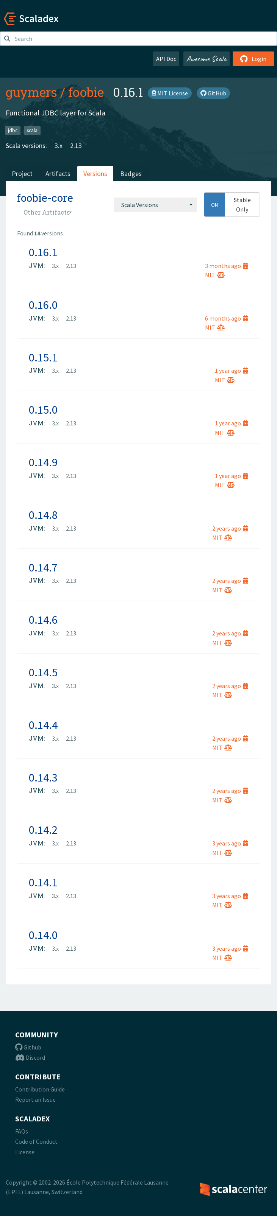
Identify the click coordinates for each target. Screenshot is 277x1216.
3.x (59, 145)
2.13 (76, 145)
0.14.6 (43, 619)
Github (28, 1047)
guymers (31, 92)
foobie (86, 92)
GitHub (213, 93)
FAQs (21, 1131)
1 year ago (231, 370)
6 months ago (226, 318)
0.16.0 (43, 304)
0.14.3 (43, 777)
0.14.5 (43, 672)
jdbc (12, 130)
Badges (131, 173)
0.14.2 (43, 829)
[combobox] (155, 205)
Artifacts (57, 173)
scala (32, 130)
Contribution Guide (40, 1089)
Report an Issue (35, 1099)
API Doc (166, 58)
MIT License (170, 93)
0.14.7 (43, 567)
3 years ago (230, 843)
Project (22, 173)
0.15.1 (43, 357)
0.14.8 (43, 515)
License (24, 1152)
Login (253, 58)
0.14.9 (43, 462)
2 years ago (230, 528)
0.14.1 (43, 882)
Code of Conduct (36, 1141)
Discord (30, 1057)
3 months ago (226, 265)
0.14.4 (43, 725)
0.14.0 (43, 935)
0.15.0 (43, 409)
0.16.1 (43, 252)
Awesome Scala (206, 59)
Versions (95, 173)
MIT (215, 275)
